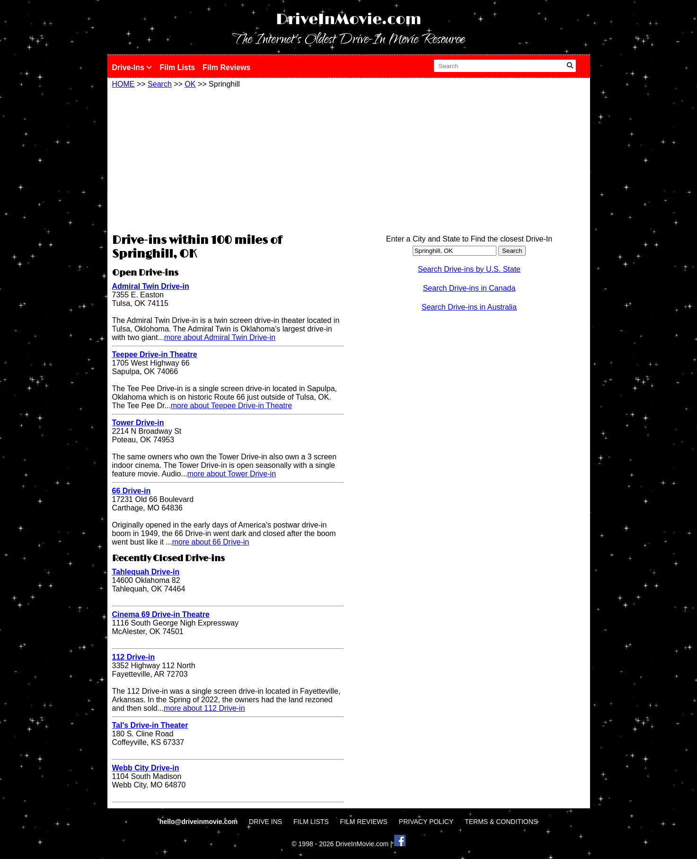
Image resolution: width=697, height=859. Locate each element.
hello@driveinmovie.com (199, 821)
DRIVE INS (265, 821)
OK (190, 84)
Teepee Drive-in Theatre (154, 354)
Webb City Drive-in (145, 768)
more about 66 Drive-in (210, 542)
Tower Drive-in (138, 423)
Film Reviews (226, 67)
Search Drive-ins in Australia (469, 307)
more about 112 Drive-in (204, 708)
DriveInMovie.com (349, 19)
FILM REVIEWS (364, 821)
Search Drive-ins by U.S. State (469, 269)
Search (160, 84)
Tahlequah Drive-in (146, 572)
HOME (123, 84)
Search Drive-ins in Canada (469, 288)
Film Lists (177, 67)
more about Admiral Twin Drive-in (219, 337)
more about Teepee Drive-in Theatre (231, 406)
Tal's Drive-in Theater (150, 725)
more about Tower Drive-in (231, 474)
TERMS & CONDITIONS (501, 821)
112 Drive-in (133, 657)
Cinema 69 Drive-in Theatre (161, 614)
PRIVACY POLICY (426, 821)
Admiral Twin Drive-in (150, 286)
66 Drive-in (131, 491)
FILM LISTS (311, 821)
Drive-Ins (132, 67)
